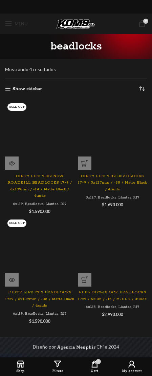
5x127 (91, 197)
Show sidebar (27, 88)
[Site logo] (76, 23)
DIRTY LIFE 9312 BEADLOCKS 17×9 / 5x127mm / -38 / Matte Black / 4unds (112, 183)
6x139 (18, 204)
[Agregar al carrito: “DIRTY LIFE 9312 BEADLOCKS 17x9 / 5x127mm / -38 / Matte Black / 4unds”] (84, 163)
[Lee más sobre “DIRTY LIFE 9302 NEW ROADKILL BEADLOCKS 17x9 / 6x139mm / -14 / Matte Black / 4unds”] (12, 163)
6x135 (91, 307)
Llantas (52, 204)
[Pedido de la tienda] (142, 89)
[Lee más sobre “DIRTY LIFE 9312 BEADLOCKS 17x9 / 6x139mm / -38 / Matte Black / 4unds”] (12, 280)
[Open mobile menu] (16, 23)
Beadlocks (34, 204)
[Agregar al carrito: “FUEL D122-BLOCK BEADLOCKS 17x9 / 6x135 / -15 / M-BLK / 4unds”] (84, 280)
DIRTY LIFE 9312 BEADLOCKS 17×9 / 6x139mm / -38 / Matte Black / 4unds (39, 299)
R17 (63, 204)
